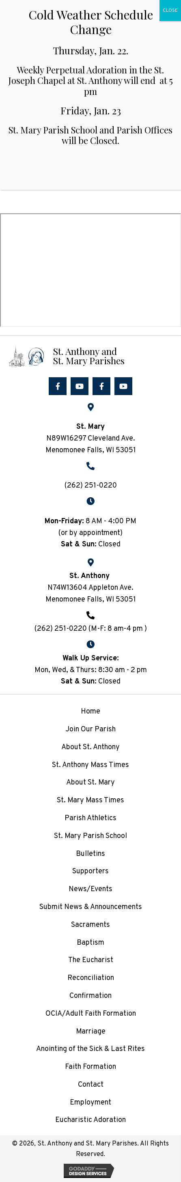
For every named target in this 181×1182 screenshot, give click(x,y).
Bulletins (90, 854)
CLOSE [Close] (170, 10)
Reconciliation (90, 978)
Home (90, 711)
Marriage (91, 1031)
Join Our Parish (90, 729)
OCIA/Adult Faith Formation (90, 1014)
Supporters (90, 871)
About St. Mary (90, 782)
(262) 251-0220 (91, 485)
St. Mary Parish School (90, 836)
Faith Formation (90, 1067)
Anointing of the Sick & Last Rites (90, 1049)
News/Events (90, 889)
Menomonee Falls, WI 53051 (90, 599)
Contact (90, 1085)
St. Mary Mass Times (90, 800)
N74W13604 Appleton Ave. (90, 588)
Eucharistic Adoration (90, 1120)
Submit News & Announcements (90, 907)
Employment (90, 1102)
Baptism (90, 943)
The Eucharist (90, 960)
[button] (58, 386)
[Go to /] (90, 355)
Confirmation (90, 996)
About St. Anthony (90, 747)
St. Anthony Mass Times (90, 765)
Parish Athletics (90, 818)
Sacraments (90, 925)
